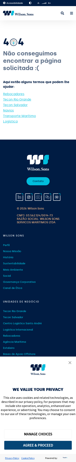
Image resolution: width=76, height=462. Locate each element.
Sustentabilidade (14, 263)
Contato (38, 181)
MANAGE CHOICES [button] (38, 434)
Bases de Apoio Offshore (19, 354)
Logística (10, 121)
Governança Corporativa (19, 281)
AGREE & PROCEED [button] (38, 445)
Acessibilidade (13, 3)
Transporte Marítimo (19, 116)
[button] (69, 363)
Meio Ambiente (13, 269)
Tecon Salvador (15, 105)
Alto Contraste (30, 3)
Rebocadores (13, 94)
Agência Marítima (14, 341)
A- (38, 3)
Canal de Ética (12, 288)
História (8, 257)
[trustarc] (65, 458)
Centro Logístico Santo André (22, 323)
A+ (49, 3)
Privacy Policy (12, 458)
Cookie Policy (28, 458)
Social (7, 275)
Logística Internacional (18, 329)
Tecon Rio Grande (17, 99)
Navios (8, 110)
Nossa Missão (12, 251)
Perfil (6, 245)
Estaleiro (8, 347)
